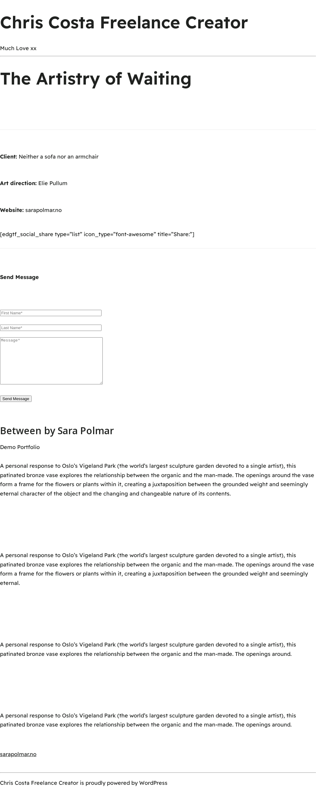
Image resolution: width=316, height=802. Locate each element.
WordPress (153, 791)
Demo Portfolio (20, 456)
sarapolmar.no (43, 210)
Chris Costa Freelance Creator (124, 22)
